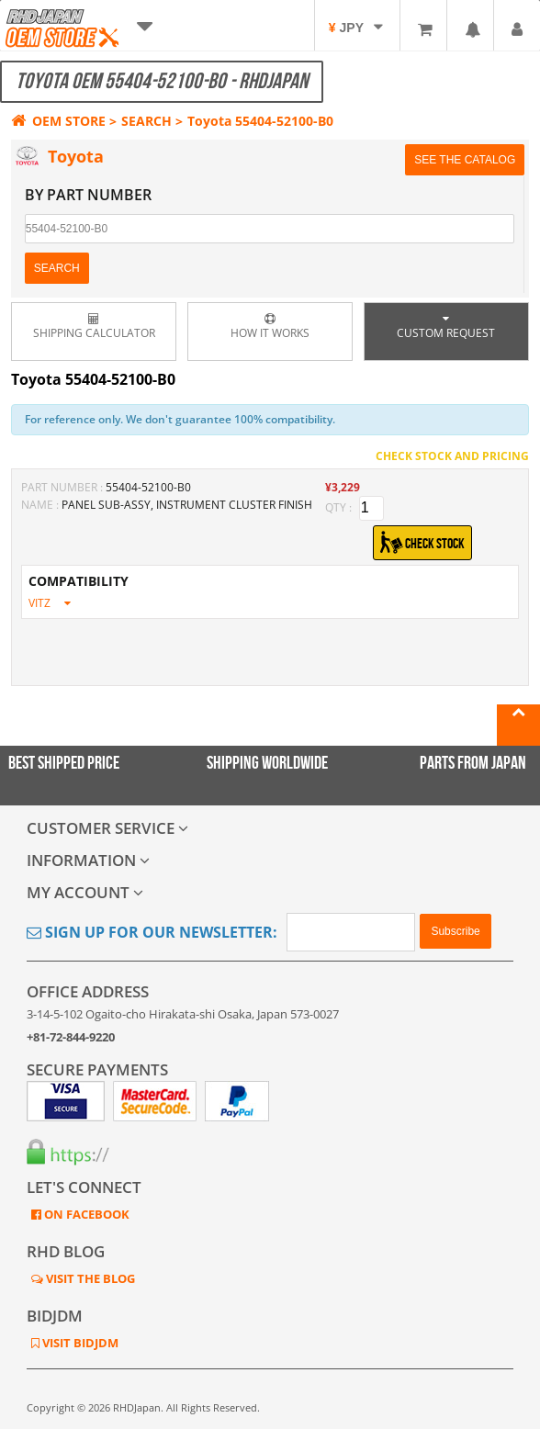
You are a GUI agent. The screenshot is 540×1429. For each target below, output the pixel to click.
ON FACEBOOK (85, 1214)
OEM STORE (58, 120)
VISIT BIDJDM (78, 1342)
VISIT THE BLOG (89, 1278)
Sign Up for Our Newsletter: (152, 932)
